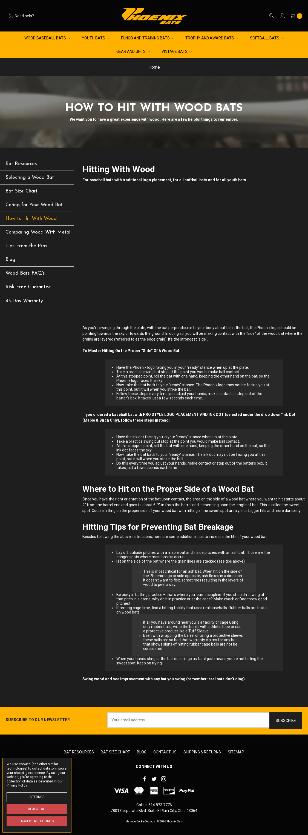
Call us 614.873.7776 (154, 805)
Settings (37, 797)
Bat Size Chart (21, 191)
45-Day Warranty (24, 301)
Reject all (37, 809)
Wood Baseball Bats (47, 38)
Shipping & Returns (202, 752)
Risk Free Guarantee (28, 287)
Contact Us (165, 752)
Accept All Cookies (37, 821)
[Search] (271, 15)
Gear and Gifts (133, 51)
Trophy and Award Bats (211, 38)
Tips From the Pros (26, 246)
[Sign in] (282, 15)
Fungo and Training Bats (147, 38)
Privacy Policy (17, 785)
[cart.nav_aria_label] (294, 15)
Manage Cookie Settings (140, 821)
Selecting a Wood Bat (29, 177)
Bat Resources (21, 163)
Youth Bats (96, 38)
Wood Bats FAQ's (25, 273)
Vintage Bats (177, 51)
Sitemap (236, 752)
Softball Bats (267, 38)
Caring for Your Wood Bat (34, 205)
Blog (10, 259)
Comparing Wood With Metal (37, 232)
